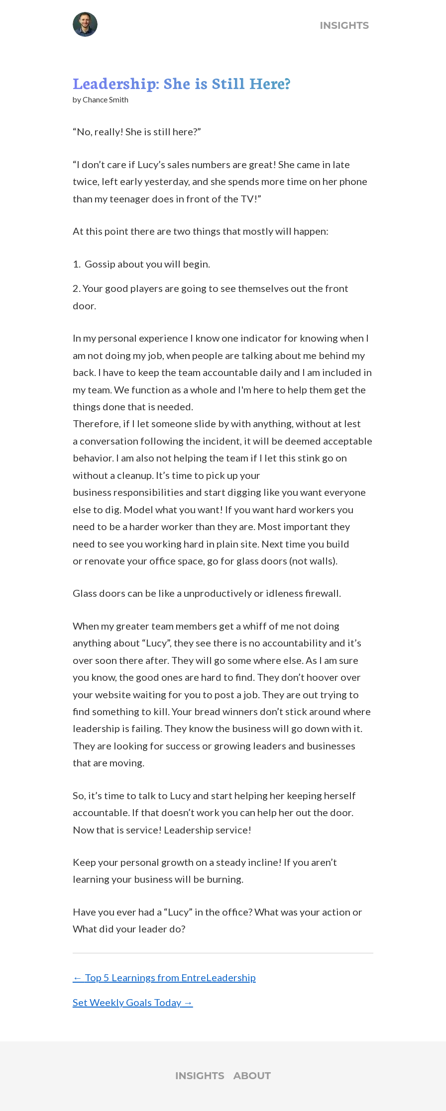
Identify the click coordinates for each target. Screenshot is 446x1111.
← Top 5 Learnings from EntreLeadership (164, 977)
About (252, 1076)
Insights (344, 25)
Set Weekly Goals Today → (133, 1002)
